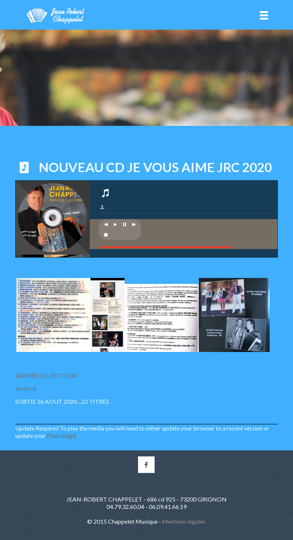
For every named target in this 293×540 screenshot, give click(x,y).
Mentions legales (183, 521)
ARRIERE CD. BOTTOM (46, 375)
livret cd (26, 388)
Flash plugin (62, 435)
